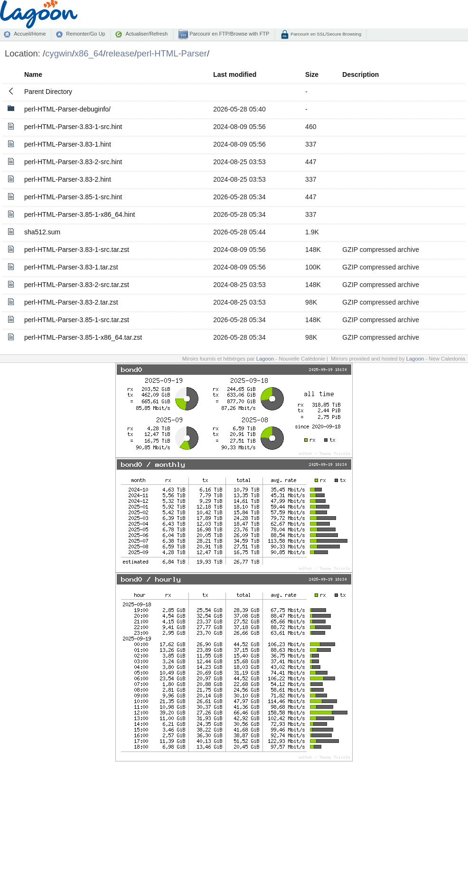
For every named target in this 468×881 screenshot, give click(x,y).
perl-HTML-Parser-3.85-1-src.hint (73, 197)
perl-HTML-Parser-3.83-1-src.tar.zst (76, 249)
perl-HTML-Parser (172, 53)
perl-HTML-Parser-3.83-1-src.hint (73, 126)
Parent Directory (48, 91)
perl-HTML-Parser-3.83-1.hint (67, 144)
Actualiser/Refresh (146, 34)
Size (311, 74)
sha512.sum (42, 232)
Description (360, 74)
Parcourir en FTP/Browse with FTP (228, 34)
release (120, 53)
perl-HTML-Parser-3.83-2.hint (67, 179)
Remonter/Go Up (85, 34)
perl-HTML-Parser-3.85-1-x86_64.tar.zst (83, 337)
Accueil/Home (30, 34)
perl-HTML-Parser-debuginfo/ (67, 109)
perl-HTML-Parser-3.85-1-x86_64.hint (79, 214)
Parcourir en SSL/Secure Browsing (325, 34)
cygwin (58, 53)
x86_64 (89, 53)
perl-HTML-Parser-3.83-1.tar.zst (71, 267)
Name (33, 74)
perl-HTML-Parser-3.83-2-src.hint (73, 162)
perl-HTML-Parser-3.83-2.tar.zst (71, 302)
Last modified (234, 74)
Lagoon (265, 359)
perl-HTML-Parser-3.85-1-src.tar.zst (76, 320)
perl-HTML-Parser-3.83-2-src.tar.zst (76, 284)
